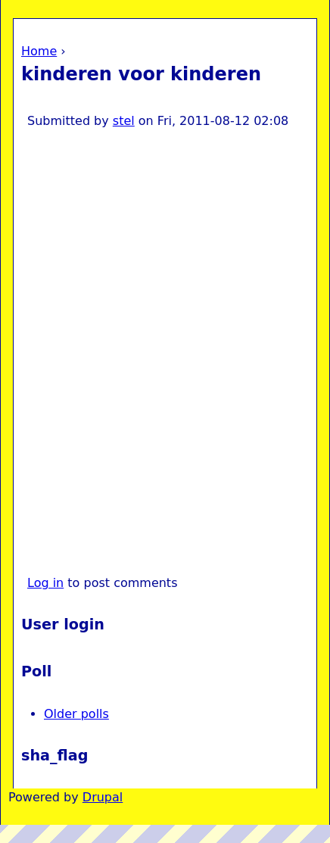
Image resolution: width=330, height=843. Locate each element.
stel (124, 121)
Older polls (76, 714)
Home (39, 51)
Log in (45, 583)
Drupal (102, 797)
